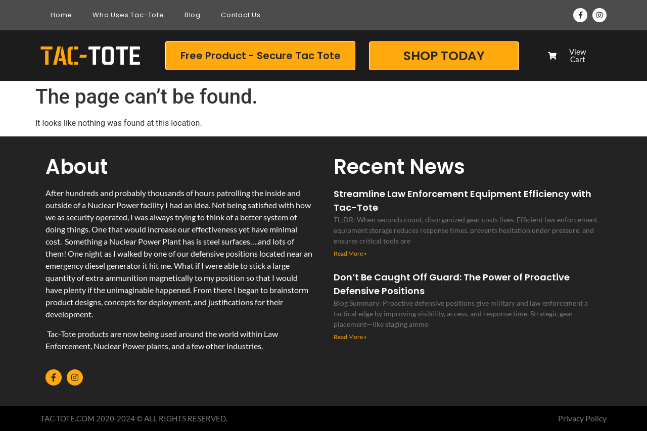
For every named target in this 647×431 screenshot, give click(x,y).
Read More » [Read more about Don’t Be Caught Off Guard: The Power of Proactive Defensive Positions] (350, 337)
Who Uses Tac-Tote (128, 15)
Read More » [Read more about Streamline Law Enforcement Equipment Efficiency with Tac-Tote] (350, 253)
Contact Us (241, 15)
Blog (192, 15)
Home (61, 15)
